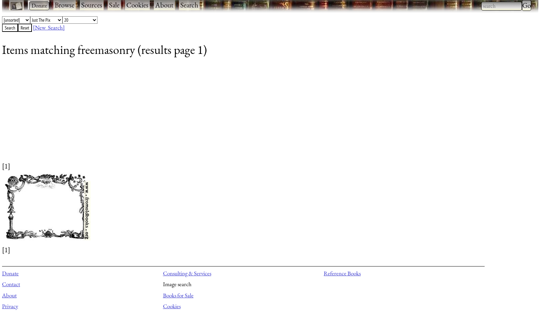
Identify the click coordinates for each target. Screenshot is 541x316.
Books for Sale (178, 295)
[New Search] (49, 27)
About (164, 4)
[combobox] (501, 6)
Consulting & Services (187, 273)
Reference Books (342, 273)
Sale (114, 4)
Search (189, 4)
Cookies (137, 4)
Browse (64, 4)
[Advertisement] (206, 113)
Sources (91, 4)
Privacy (10, 306)
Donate (10, 273)
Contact (11, 284)
